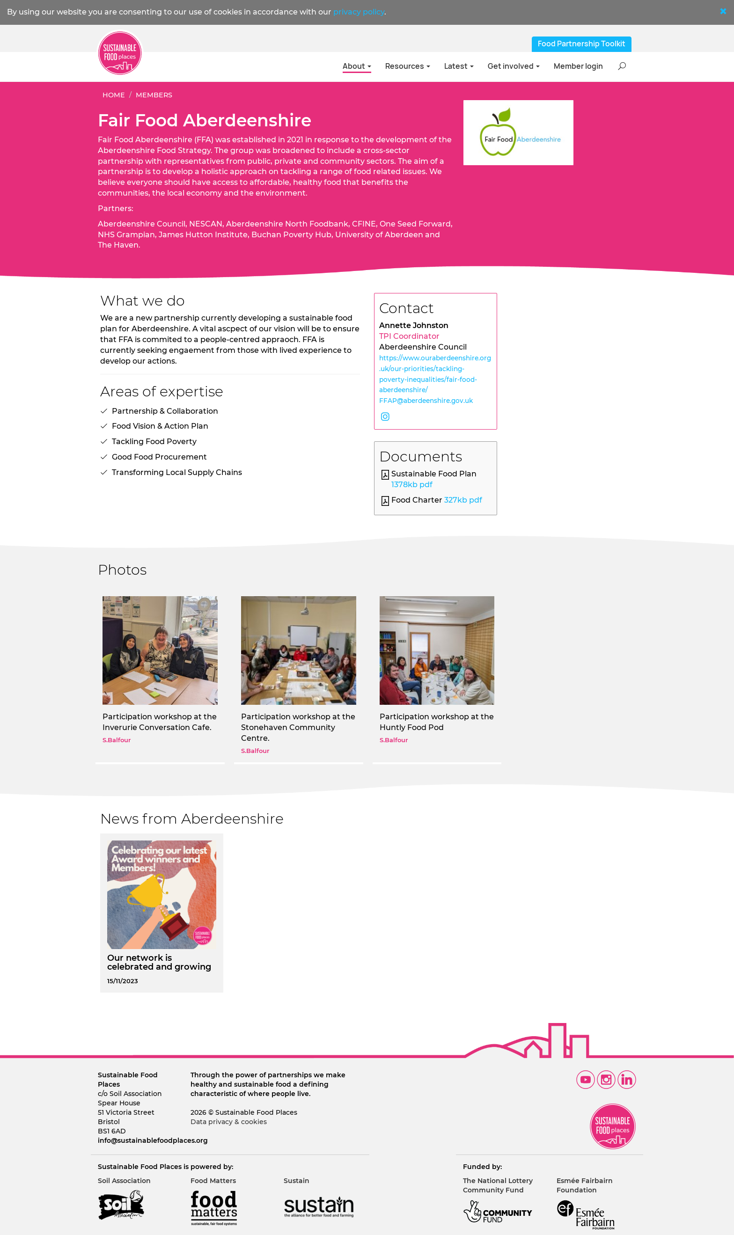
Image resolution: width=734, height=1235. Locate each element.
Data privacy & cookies (229, 1122)
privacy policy (358, 11)
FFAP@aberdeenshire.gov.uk (426, 400)
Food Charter (436, 500)
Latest (459, 66)
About (357, 66)
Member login (578, 66)
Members (154, 95)
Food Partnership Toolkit (581, 44)
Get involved (514, 66)
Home (114, 95)
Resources (407, 66)
